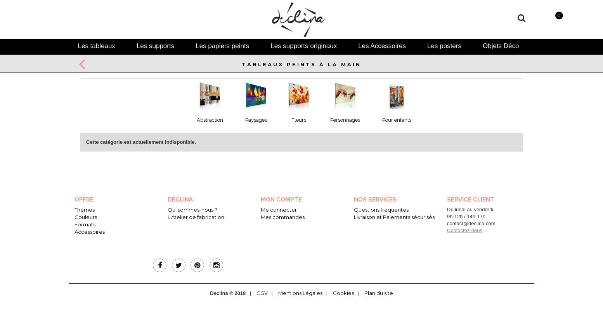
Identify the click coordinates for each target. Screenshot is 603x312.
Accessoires (90, 232)
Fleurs (298, 120)
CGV (262, 293)
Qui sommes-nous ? (192, 210)
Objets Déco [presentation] (501, 46)
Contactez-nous (464, 230)
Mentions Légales (300, 293)
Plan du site (378, 293)
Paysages (256, 120)
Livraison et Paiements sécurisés (394, 217)
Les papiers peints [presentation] (222, 46)
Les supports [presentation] (155, 46)
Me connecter (279, 210)
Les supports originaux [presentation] (303, 46)
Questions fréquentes (381, 210)
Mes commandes (283, 217)
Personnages (345, 120)
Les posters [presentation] (444, 46)
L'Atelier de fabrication (196, 217)
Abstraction (210, 120)
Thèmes (85, 210)
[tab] (96, 46)
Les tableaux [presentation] (96, 46)
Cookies (343, 293)
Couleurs (86, 217)
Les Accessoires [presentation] (382, 46)
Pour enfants (396, 120)
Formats (85, 224)
